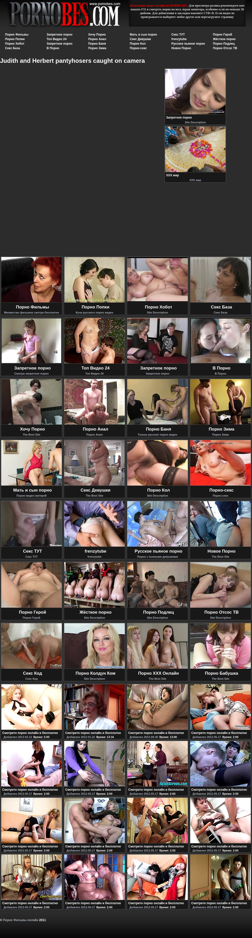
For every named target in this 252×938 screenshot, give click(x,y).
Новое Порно (181, 48)
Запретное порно (59, 34)
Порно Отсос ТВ (225, 48)
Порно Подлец (224, 43)
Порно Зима (97, 48)
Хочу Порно (97, 34)
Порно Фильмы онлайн (20, 920)
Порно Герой (222, 34)
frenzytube (179, 39)
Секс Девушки (140, 39)
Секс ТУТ (178, 34)
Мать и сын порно (143, 34)
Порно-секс (138, 48)
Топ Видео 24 (57, 39)
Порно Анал (97, 39)
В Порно (53, 48)
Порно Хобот (14, 43)
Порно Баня (97, 43)
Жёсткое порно (224, 39)
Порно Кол (138, 43)
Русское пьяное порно (188, 43)
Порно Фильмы (16, 34)
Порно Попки (15, 39)
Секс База (12, 48)
